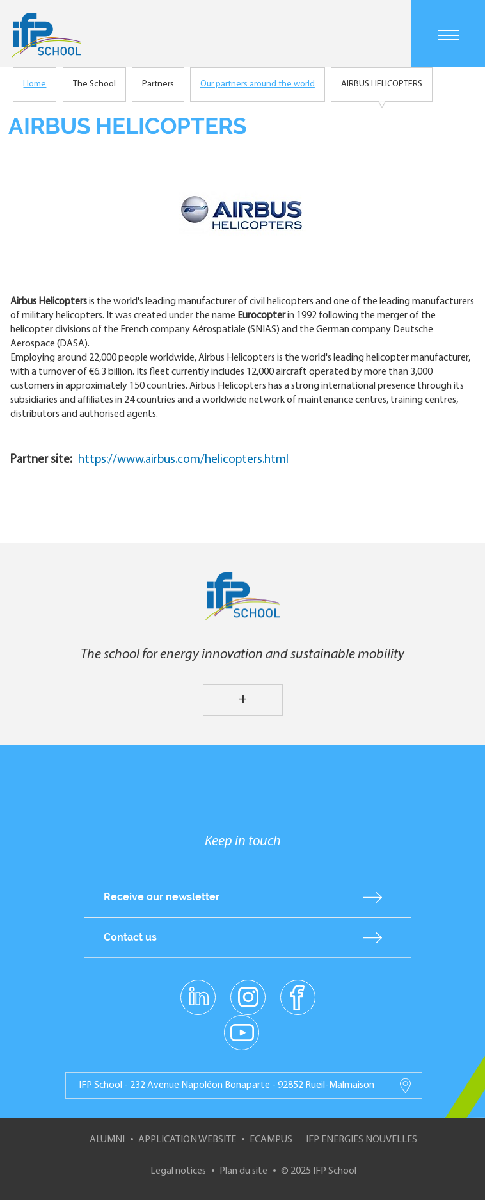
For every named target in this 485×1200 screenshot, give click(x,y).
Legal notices (178, 1171)
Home (34, 84)
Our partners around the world (257, 84)
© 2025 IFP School (318, 1171)
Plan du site (243, 1171)
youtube (241, 1031)
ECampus (271, 1140)
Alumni (107, 1140)
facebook (298, 996)
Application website (187, 1140)
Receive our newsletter (161, 897)
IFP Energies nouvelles (361, 1140)
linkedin (198, 989)
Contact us (130, 937)
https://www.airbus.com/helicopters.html (183, 460)
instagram (247, 996)
